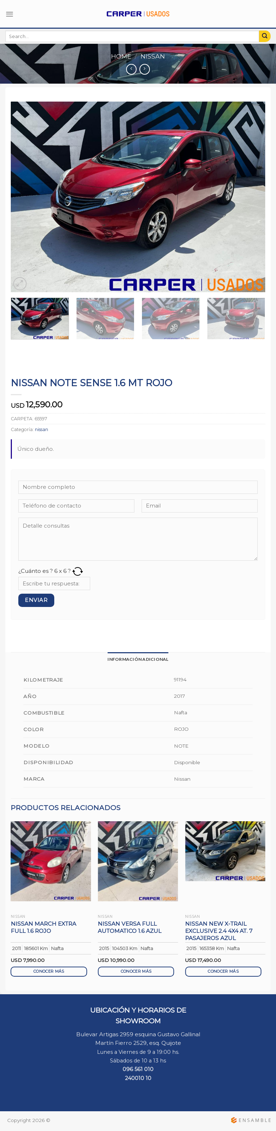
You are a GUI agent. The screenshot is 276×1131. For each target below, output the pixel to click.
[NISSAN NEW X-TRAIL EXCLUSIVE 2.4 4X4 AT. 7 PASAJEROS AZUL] (225, 851)
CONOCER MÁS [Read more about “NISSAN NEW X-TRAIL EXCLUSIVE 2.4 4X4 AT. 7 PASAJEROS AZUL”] (223, 971)
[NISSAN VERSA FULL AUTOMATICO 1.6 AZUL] (138, 861)
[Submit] (265, 36)
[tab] (137, 659)
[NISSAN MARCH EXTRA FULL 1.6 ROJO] (51, 861)
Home (121, 56)
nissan (153, 56)
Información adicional (137, 659)
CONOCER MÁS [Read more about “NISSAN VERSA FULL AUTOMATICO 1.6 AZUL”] (136, 971)
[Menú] (9, 14)
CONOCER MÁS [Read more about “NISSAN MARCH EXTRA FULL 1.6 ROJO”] (48, 971)
